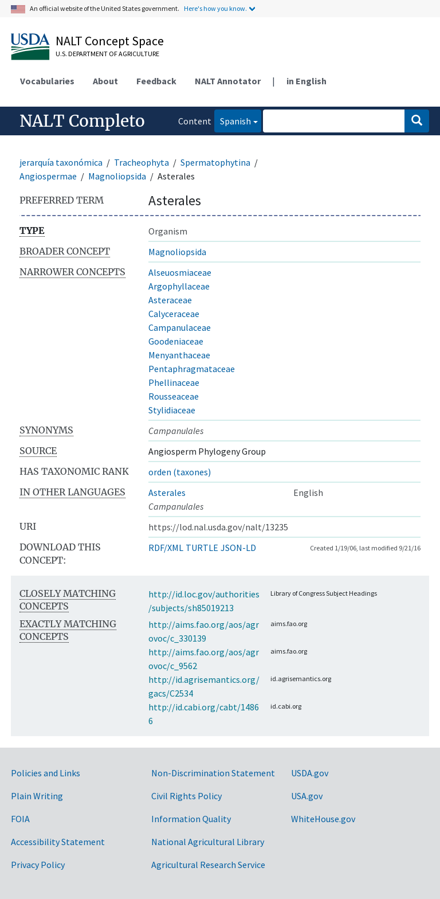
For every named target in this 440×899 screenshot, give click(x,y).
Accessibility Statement (58, 841)
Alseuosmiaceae (179, 272)
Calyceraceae (173, 313)
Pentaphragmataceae (191, 368)
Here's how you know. (215, 8)
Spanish (232, 120)
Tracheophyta (141, 162)
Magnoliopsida (117, 176)
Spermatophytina (215, 162)
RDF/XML (165, 547)
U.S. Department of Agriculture (107, 53)
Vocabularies (47, 81)
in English (306, 81)
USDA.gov (309, 773)
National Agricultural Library (207, 841)
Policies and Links (45, 773)
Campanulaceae (179, 327)
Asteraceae (170, 300)
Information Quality (191, 818)
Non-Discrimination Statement (213, 773)
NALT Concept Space (110, 41)
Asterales (167, 492)
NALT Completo (82, 121)
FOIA (20, 818)
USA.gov (307, 796)
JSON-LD (238, 547)
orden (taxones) (179, 472)
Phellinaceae (173, 382)
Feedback (156, 81)
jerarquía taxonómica (61, 162)
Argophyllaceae (179, 286)
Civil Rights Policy (186, 796)
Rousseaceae (173, 396)
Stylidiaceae (171, 410)
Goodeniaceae (175, 341)
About (105, 81)
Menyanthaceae (179, 355)
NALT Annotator (228, 81)
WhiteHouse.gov (323, 818)
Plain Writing (37, 796)
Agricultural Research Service (208, 864)
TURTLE (202, 547)
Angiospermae (48, 176)
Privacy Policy (38, 864)
